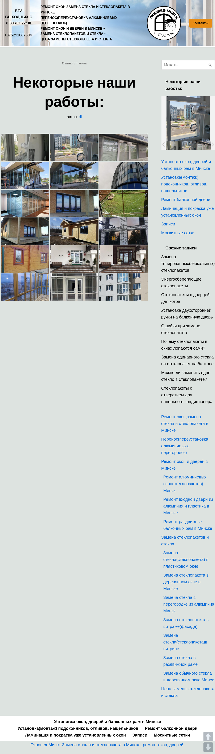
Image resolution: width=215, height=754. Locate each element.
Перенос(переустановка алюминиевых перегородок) (79, 20)
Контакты (200, 23)
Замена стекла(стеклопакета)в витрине (185, 642)
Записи (168, 224)
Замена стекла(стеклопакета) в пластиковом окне (185, 559)
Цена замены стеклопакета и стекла (76, 39)
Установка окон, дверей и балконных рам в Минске (107, 721)
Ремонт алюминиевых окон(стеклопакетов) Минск (184, 484)
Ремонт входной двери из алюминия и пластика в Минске (188, 506)
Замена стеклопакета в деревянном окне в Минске (185, 582)
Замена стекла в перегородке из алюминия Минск (188, 604)
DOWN (208, 747)
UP (208, 736)
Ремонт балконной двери (185, 199)
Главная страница (74, 63)
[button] (210, 65)
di (80, 117)
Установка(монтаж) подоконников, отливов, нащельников (184, 184)
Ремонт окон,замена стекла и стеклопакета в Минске (85, 9)
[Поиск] (183, 65)
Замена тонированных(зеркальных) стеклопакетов (188, 263)
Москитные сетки (178, 232)
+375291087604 (18, 35)
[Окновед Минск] (165, 23)
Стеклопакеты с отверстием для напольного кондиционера (186, 395)
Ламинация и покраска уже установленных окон (75, 735)
